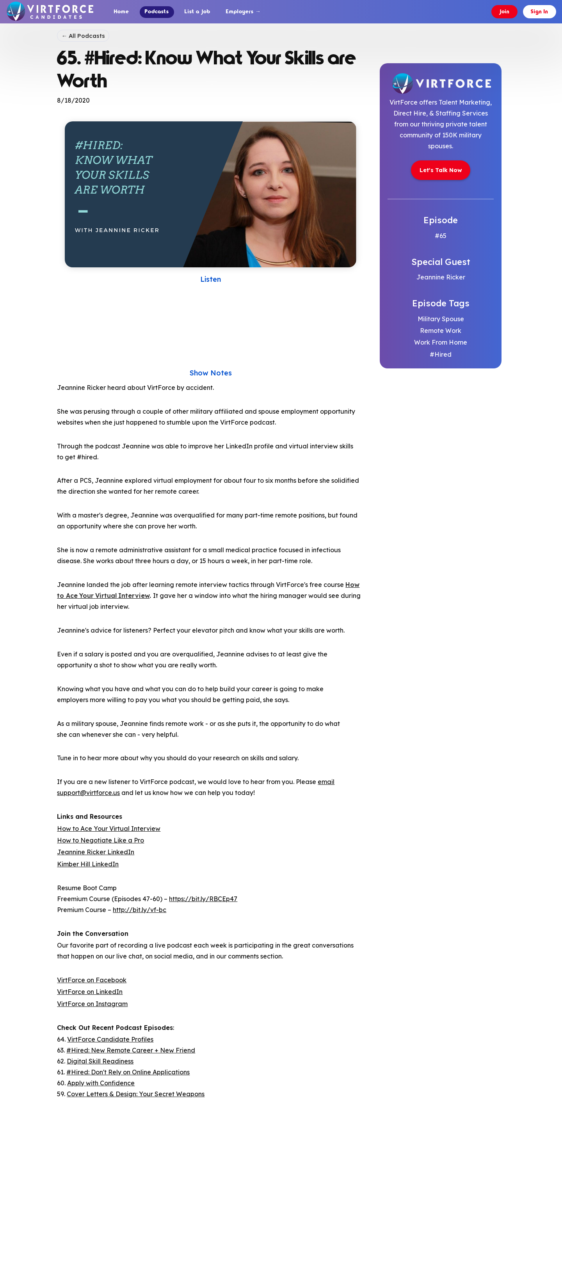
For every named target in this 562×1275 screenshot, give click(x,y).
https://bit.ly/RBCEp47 (203, 898)
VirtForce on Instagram (92, 1003)
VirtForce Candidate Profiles (110, 1039)
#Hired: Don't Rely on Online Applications (128, 1072)
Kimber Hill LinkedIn (88, 863)
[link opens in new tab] (441, 166)
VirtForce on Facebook (91, 979)
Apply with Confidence (101, 1083)
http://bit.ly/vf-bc (139, 909)
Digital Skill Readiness (100, 1061)
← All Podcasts (83, 35)
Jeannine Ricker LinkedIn (95, 851)
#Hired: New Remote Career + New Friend (130, 1050)
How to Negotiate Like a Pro (100, 839)
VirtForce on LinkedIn (90, 991)
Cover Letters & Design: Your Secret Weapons (136, 1093)
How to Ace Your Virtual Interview (108, 828)
